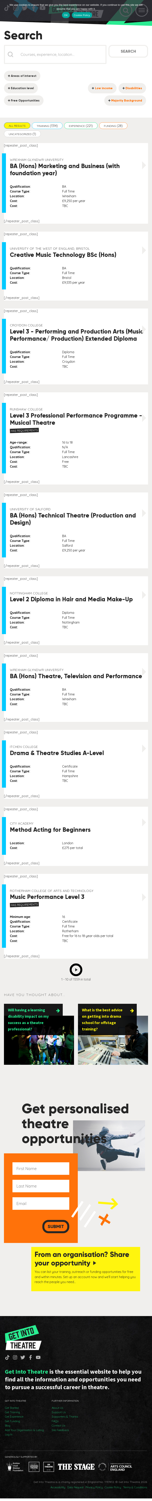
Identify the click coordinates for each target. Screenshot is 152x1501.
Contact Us (58, 1428)
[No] (147, 11)
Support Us (59, 1415)
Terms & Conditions (135, 1490)
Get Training (12, 1415)
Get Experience (14, 1419)
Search (128, 52)
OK (66, 15)
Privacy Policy (94, 1490)
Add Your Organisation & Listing (24, 1432)
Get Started (12, 1410)
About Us (57, 1410)
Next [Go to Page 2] (77, 970)
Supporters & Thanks (65, 1419)
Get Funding (12, 1424)
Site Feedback (60, 1432)
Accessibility (57, 1490)
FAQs (55, 1424)
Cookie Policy (113, 1490)
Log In (8, 1437)
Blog (7, 1428)
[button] (17, 126)
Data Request (75, 1490)
